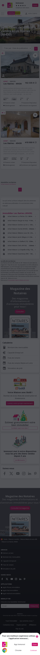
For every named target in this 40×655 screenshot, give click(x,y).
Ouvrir (35, 644)
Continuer (33, 650)
